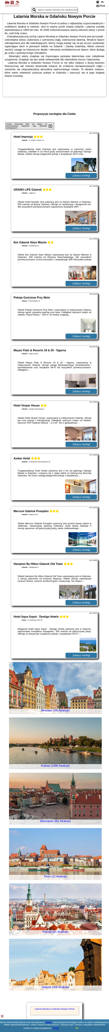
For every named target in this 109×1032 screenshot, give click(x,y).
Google (48, 1022)
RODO (56, 1028)
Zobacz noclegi (81, 175)
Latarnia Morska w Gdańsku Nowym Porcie (54, 1009)
